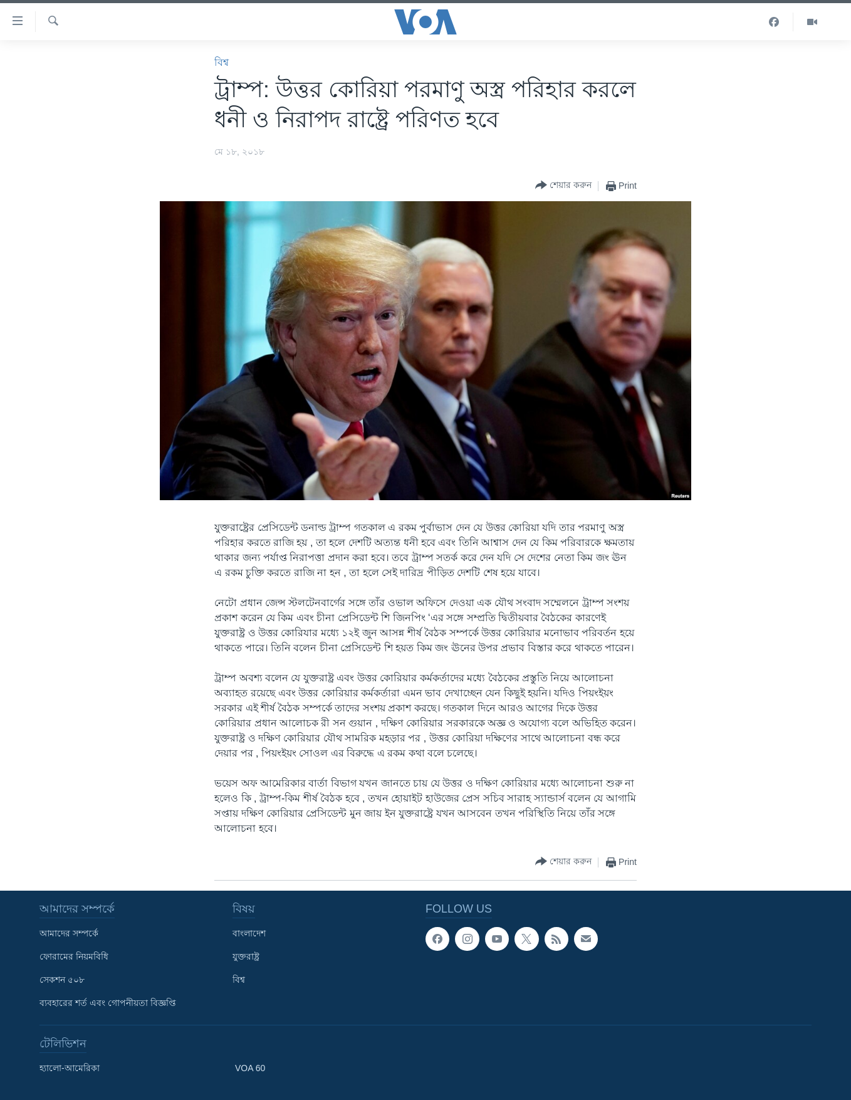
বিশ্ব (221, 62)
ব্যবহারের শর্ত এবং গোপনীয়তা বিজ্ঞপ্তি (107, 1003)
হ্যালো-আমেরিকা (69, 1068)
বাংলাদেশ (249, 933)
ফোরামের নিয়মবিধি (73, 956)
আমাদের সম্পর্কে (68, 933)
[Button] (563, 186)
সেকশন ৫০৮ (62, 980)
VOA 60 (250, 1068)
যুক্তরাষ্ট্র (245, 956)
